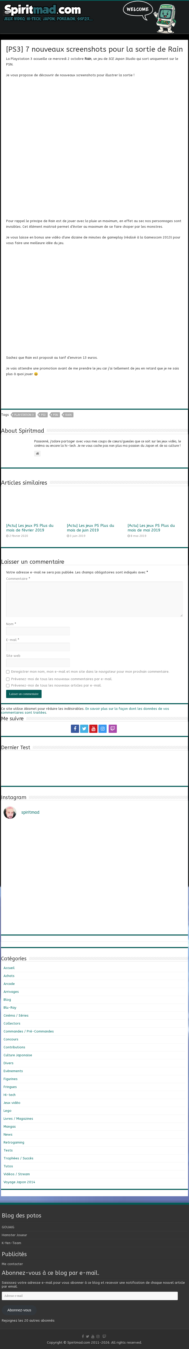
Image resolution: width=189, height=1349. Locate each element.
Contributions (14, 1047)
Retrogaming (14, 1142)
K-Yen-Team (11, 1243)
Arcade (9, 984)
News (8, 1134)
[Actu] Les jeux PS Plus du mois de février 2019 (30, 527)
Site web (13, 656)
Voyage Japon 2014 (19, 1182)
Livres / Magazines (18, 1118)
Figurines (11, 1079)
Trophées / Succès (18, 1158)
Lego (7, 1111)
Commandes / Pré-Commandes (29, 1031)
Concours (11, 1039)
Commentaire (18, 579)
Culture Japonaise (18, 1055)
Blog (7, 1000)
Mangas (10, 1126)
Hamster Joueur (14, 1235)
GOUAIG (8, 1227)
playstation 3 (24, 415)
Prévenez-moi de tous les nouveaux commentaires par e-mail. (61, 679)
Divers (9, 1063)
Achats (9, 976)
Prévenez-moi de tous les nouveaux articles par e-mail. (56, 685)
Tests (8, 1150)
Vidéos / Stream (17, 1174)
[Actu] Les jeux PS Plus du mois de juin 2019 (90, 527)
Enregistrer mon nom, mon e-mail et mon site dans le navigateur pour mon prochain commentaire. (90, 671)
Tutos (8, 1166)
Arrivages (11, 992)
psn (55, 415)
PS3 (43, 415)
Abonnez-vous (19, 1310)
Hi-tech (10, 1095)
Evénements (13, 1071)
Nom (11, 624)
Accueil (9, 968)
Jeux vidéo (12, 1103)
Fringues (10, 1087)
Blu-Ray (10, 1007)
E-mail (12, 640)
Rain (68, 415)
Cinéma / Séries (16, 1015)
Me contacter (12, 1264)
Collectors (12, 1023)
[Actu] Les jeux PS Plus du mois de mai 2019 (151, 527)
